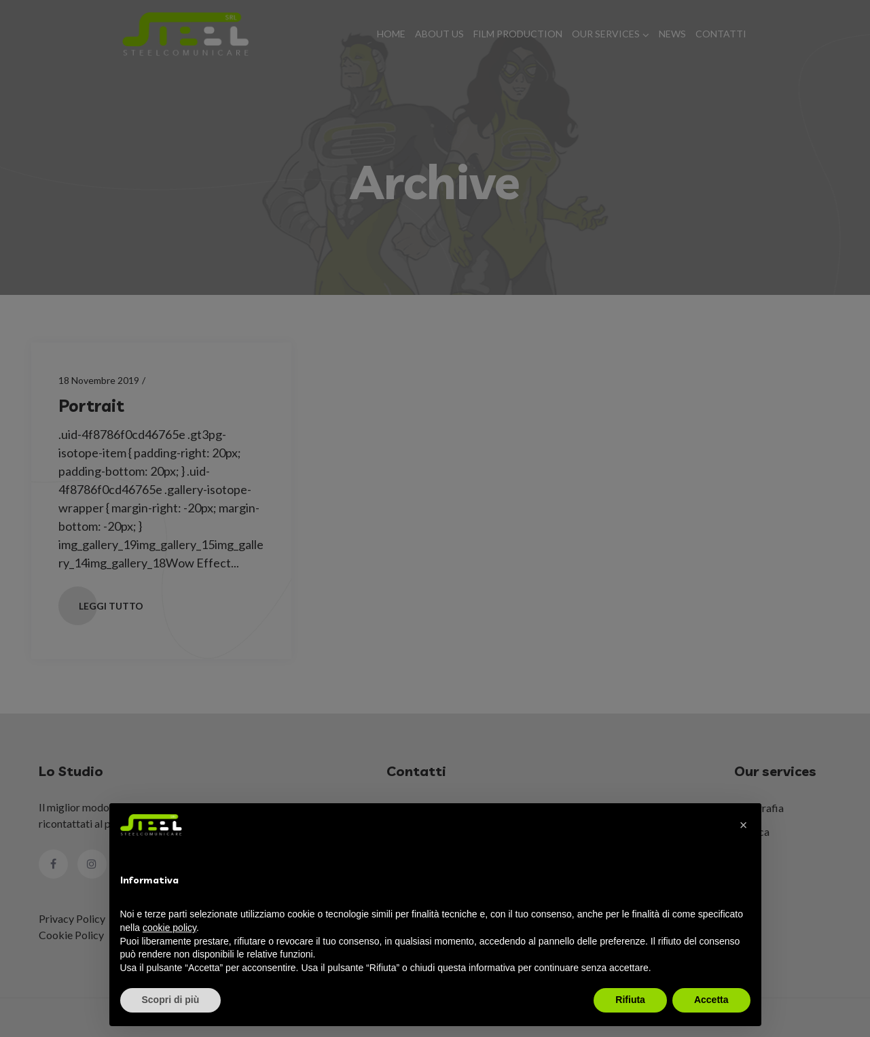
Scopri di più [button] (171, 999)
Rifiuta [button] (630, 999)
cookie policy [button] (169, 927)
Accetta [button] (711, 999)
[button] (744, 825)
